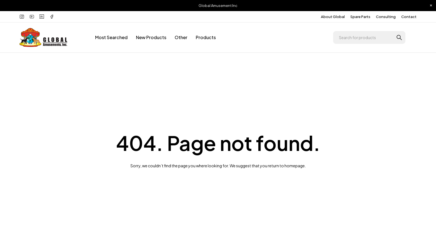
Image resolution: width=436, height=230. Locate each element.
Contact (409, 16)
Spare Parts (360, 16)
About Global (333, 16)
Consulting (386, 16)
